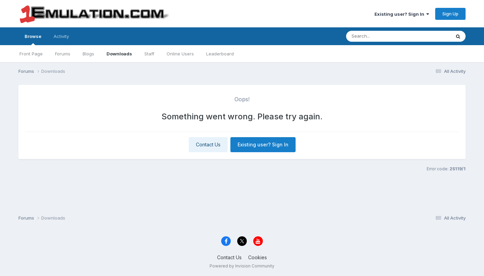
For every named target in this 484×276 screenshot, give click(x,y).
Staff (149, 53)
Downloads (119, 53)
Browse (33, 39)
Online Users (180, 53)
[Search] (387, 36)
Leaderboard (220, 53)
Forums (62, 53)
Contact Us (208, 144)
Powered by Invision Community (242, 265)
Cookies (257, 257)
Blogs (88, 53)
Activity (61, 36)
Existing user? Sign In (401, 14)
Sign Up (450, 13)
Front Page (31, 53)
